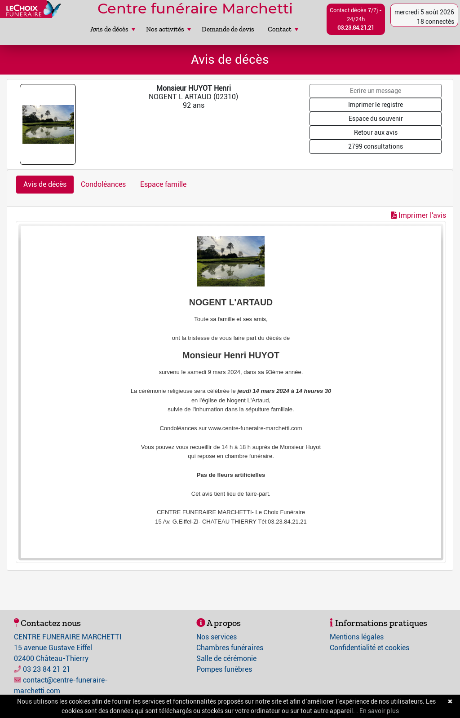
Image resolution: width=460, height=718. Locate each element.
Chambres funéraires (229, 647)
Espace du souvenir (376, 118)
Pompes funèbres (224, 669)
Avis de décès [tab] (44, 184)
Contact (283, 29)
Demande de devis (228, 29)
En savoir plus (379, 710)
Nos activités (168, 29)
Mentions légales (357, 637)
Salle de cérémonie (226, 658)
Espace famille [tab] (163, 184)
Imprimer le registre (375, 104)
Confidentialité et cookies (369, 647)
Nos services (216, 637)
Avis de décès (112, 29)
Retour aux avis (376, 132)
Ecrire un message (375, 90)
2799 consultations (375, 146)
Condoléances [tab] (103, 184)
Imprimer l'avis (418, 215)
